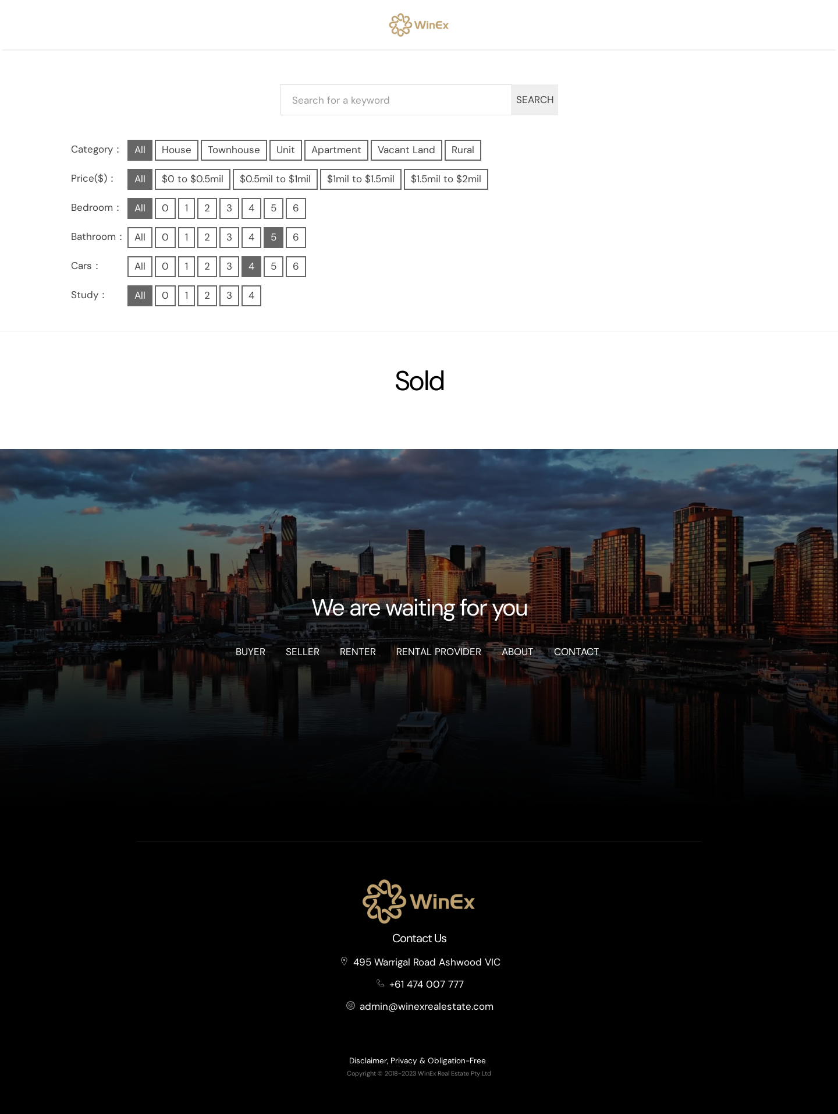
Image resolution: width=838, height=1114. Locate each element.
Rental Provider (438, 651)
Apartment (336, 149)
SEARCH (535, 99)
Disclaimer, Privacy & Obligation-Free (417, 1061)
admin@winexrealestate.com (426, 1006)
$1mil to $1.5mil (361, 178)
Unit (285, 149)
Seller (302, 651)
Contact (576, 651)
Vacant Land (406, 149)
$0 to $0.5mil (192, 178)
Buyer (250, 651)
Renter (358, 651)
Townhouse (234, 149)
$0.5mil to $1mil (275, 178)
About (518, 651)
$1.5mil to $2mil (446, 178)
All (139, 149)
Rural (463, 149)
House (176, 149)
